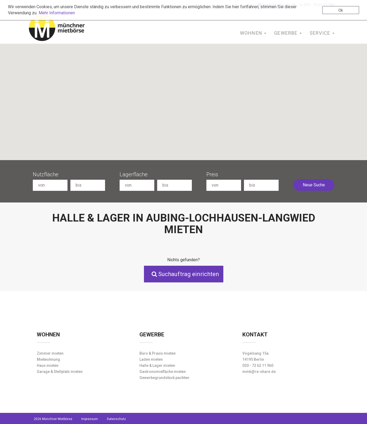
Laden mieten (151, 359)
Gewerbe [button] (288, 33)
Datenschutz (116, 419)
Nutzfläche (45, 174)
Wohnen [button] (253, 33)
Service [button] (322, 33)
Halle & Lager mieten (157, 365)
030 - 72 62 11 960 (257, 365)
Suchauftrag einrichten (185, 274)
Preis (212, 174)
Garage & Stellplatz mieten (60, 371)
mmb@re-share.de (259, 371)
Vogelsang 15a (255, 353)
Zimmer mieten (50, 353)
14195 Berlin (253, 359)
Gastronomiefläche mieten (162, 371)
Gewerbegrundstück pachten (164, 378)
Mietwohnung (48, 359)
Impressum (89, 419)
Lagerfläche (134, 174)
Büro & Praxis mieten (157, 353)
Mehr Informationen (57, 12)
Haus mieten (47, 365)
